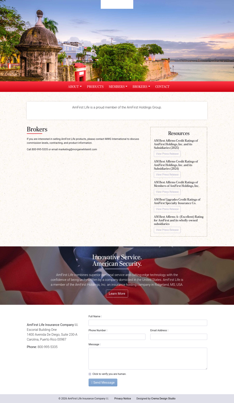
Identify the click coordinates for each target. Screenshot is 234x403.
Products (95, 86)
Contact (162, 86)
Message (95, 344)
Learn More (117, 294)
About (73, 86)
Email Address (159, 330)
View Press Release (167, 153)
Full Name (95, 316)
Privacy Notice (122, 398)
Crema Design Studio (163, 398)
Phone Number (98, 330)
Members (117, 86)
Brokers (140, 86)
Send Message (103, 382)
